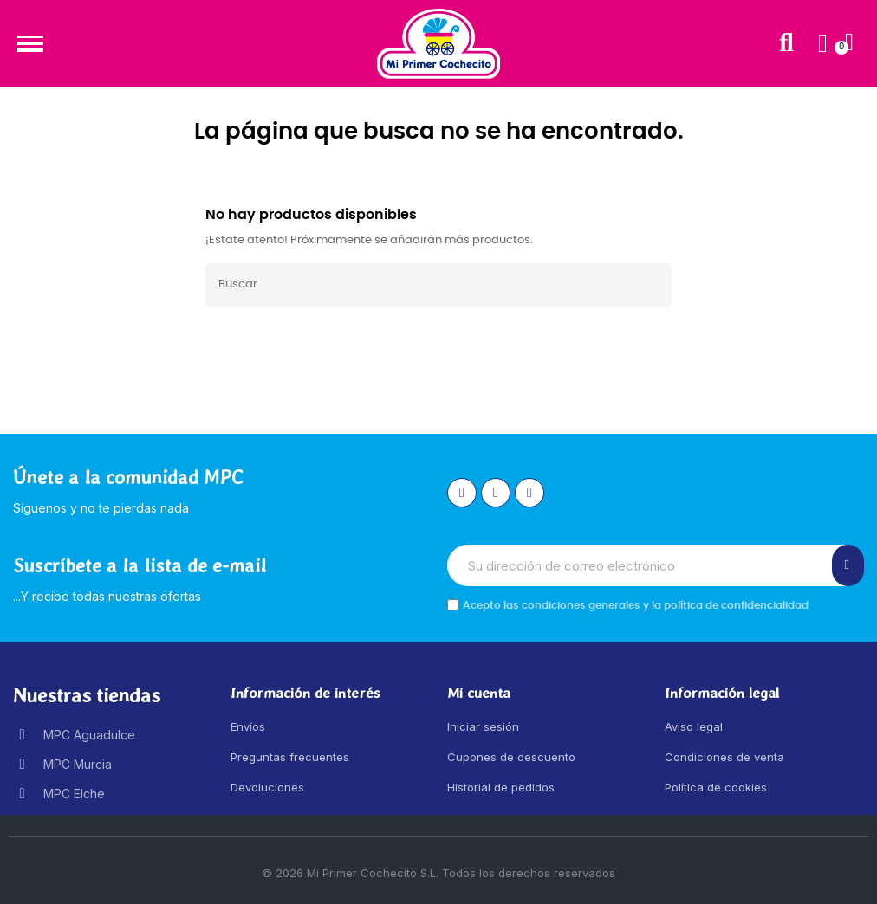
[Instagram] (462, 492)
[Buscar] (438, 285)
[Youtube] (529, 492)
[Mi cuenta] (823, 43)
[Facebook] (495, 492)
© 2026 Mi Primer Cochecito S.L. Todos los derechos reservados (438, 873)
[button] (30, 44)
